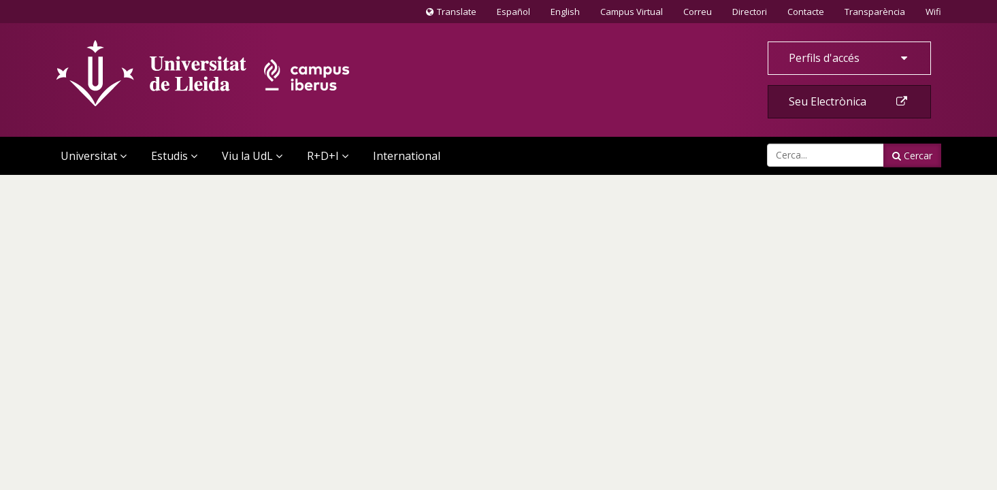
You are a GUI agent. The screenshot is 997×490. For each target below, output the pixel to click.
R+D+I (327, 155)
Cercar (912, 155)
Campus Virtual (631, 11)
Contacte (805, 11)
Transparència (875, 11)
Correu (697, 11)
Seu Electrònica (849, 101)
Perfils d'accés (849, 57)
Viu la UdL (252, 155)
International (406, 155)
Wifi (933, 11)
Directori (749, 11)
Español (513, 11)
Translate (451, 14)
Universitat (94, 155)
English (565, 11)
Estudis (174, 155)
